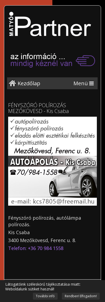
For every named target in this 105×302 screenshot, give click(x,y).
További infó (45, 296)
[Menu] (83, 83)
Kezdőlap (29, 83)
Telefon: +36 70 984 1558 (35, 248)
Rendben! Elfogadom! (81, 296)
